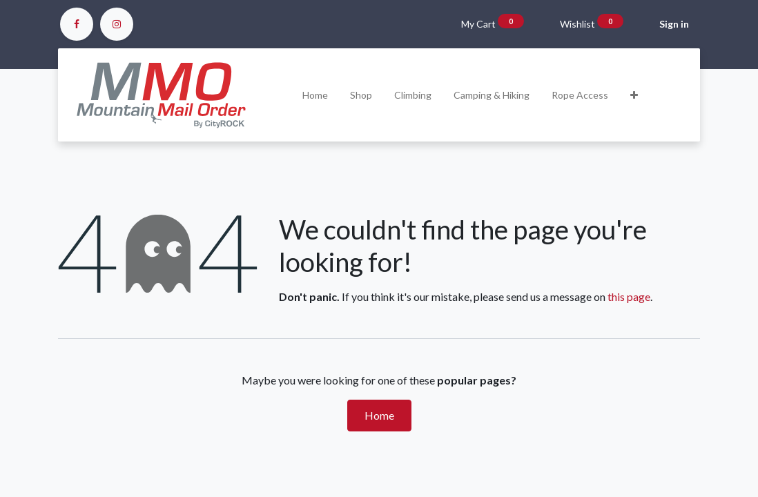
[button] (634, 95)
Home (379, 415)
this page (629, 296)
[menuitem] (315, 95)
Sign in (674, 24)
